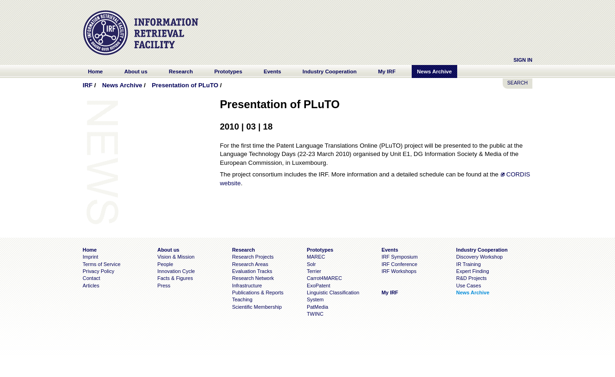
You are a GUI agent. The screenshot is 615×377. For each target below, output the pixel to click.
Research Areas (250, 264)
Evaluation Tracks (252, 271)
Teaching (242, 299)
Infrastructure (247, 285)
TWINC (315, 314)
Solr (311, 264)
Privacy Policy (98, 271)
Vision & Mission (175, 257)
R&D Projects (471, 278)
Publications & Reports (258, 292)
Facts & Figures (175, 278)
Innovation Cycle (176, 271)
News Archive (122, 85)
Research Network (253, 278)
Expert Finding (472, 271)
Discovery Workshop (479, 257)
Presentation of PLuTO (185, 85)
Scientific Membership (257, 307)
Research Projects (253, 257)
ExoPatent (318, 285)
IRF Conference (399, 264)
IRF (87, 85)
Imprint (90, 257)
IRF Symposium (400, 257)
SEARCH (517, 82)
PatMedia (317, 307)
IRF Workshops (399, 271)
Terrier (314, 271)
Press (163, 285)
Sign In (522, 60)
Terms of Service (102, 264)
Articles (91, 285)
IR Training (468, 264)
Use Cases (468, 285)
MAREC (316, 257)
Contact (91, 278)
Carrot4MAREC (324, 278)
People (165, 264)
